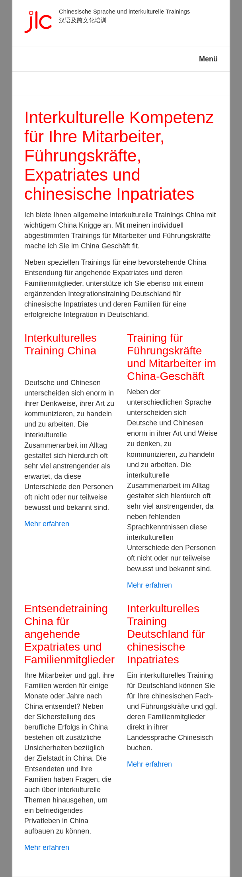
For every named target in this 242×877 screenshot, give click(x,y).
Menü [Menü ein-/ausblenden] (208, 59)
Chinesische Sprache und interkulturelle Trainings (124, 11)
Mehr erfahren (46, 524)
